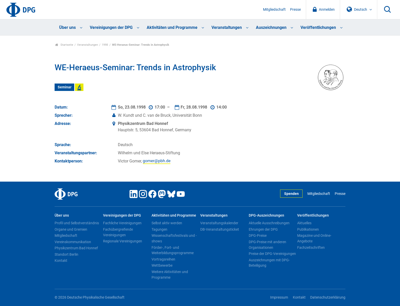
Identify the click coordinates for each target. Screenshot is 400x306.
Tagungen (159, 229)
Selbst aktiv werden (167, 223)
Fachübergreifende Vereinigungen (118, 232)
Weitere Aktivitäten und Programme (170, 274)
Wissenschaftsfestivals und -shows (174, 238)
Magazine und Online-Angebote (314, 238)
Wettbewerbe (162, 265)
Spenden (291, 194)
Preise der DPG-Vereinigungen (272, 254)
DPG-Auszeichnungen (266, 215)
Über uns (67, 27)
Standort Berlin (66, 254)
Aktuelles (304, 223)
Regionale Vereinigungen (122, 241)
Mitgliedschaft (274, 9)
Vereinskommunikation (73, 242)
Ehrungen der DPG (263, 229)
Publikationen (308, 229)
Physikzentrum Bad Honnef (76, 248)
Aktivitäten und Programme (172, 27)
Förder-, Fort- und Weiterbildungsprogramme (173, 250)
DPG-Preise (258, 235)
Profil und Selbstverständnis (77, 223)
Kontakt (61, 260)
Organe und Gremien (71, 229)
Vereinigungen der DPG (111, 27)
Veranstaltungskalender (219, 223)
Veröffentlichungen (318, 27)
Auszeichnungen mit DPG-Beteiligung (269, 263)
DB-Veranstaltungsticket (219, 229)
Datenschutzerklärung (327, 297)
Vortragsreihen (163, 259)
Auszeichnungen (271, 27)
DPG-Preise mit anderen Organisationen (267, 245)
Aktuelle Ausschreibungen (269, 223)
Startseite (64, 44)
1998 (105, 44)
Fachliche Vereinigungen (122, 223)
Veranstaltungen (226, 27)
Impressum (279, 297)
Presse (295, 9)
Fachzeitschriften (311, 247)
